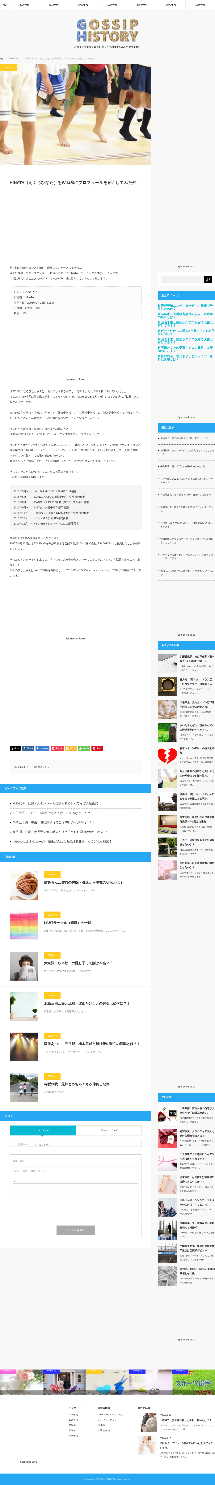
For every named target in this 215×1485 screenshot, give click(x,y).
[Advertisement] (75, 227)
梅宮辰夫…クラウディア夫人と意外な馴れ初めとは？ (197, 1133)
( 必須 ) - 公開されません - (29, 1171)
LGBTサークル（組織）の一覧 (67, 923)
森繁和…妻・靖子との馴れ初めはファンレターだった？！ (186, 509)
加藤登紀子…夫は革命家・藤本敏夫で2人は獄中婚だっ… (197, 658)
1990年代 (112, 4)
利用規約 (102, 1425)
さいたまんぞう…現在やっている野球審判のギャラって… (197, 727)
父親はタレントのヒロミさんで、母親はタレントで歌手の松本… (196, 1257)
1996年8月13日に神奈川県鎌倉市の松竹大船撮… (196, 806)
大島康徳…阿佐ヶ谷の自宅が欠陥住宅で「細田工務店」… (197, 1110)
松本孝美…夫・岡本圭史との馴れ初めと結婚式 (197, 1225)
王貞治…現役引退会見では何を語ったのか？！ (197, 842)
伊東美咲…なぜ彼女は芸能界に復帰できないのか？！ (197, 1179)
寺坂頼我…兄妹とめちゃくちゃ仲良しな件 (76, 1084)
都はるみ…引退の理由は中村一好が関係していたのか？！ (186, 572)
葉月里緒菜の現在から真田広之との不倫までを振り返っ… (197, 773)
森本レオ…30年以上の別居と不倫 (197, 750)
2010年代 (54, 4)
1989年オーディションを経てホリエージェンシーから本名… (197, 875)
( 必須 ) (19, 1161)
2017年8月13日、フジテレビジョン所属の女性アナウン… (196, 1166)
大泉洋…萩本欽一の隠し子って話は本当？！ (78, 963)
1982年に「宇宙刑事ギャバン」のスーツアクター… (197, 1211)
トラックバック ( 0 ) (108, 1130)
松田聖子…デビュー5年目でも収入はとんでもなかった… (186, 1445)
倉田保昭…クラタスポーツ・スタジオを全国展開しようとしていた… (186, 541)
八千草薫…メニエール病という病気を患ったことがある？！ (186, 480)
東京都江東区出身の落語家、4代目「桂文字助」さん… (196, 829)
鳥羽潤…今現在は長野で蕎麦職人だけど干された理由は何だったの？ (60, 832)
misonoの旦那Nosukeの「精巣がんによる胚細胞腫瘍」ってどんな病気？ (62, 841)
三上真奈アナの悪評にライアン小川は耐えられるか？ (197, 1156)
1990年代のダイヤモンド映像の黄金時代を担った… (197, 1280)
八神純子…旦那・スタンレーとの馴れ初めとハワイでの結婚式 (55, 803)
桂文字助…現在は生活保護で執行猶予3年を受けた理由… (197, 819)
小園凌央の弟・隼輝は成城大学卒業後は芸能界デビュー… (197, 1248)
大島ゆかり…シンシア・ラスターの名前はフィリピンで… (197, 1202)
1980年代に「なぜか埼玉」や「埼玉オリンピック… (197, 737)
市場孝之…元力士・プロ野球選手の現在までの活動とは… (197, 704)
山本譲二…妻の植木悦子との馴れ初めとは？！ (184, 438)
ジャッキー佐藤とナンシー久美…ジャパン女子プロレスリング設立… (186, 556)
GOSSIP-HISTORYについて (111, 1414)
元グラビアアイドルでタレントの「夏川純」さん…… (195, 691)
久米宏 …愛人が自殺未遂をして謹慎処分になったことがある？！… (187, 524)
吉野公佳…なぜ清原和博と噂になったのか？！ (197, 865)
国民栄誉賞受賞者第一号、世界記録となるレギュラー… (196, 852)
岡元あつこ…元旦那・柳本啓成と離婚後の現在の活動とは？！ (92, 1044)
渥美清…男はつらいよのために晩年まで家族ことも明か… (197, 796)
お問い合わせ (104, 1430)
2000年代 (83, 4)
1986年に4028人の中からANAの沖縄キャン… (197, 1234)
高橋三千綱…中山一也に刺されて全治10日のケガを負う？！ (54, 822)
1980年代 (141, 4)
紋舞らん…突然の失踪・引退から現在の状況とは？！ (85, 883)
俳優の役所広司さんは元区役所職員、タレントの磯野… (195, 714)
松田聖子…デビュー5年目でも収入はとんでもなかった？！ (53, 813)
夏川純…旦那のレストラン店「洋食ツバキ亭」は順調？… (196, 681)
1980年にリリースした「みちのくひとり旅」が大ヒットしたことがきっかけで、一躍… (187, 1427)
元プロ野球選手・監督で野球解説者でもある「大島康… (196, 1120)
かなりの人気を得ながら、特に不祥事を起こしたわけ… (196, 1189)
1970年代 (171, 4)
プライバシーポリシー (108, 1420)
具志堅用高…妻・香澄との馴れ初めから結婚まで (185, 494)
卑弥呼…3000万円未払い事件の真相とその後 (197, 1271)
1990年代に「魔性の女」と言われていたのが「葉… (197, 783)
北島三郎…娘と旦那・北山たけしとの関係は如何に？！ (87, 1004)
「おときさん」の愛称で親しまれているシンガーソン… (196, 668)
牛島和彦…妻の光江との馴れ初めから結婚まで (184, 466)
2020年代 (24, 4)
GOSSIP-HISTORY (105, 1479)
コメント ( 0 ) (42, 1130)
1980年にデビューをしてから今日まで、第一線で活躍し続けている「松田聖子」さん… (187, 1455)
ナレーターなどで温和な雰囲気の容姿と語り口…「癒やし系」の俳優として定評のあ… (196, 762)
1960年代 (200, 4)
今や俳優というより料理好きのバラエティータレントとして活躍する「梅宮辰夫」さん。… (196, 1145)
